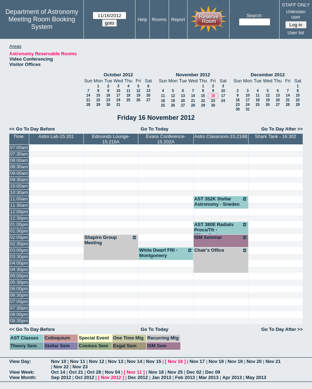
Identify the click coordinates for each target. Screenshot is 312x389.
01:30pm (19, 231)
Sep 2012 (61, 377)
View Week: (22, 372)
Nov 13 (115, 361)
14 (88, 95)
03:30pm (19, 256)
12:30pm (19, 218)
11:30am (19, 205)
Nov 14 (134, 361)
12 (138, 91)
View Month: (22, 377)
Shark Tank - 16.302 (275, 136)
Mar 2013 (209, 377)
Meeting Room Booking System (42, 23)
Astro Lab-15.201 (56, 136)
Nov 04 (112, 372)
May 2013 (256, 377)
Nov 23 (80, 366)
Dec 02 (193, 372)
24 (118, 100)
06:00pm (19, 288)
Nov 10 (58, 361)
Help (142, 19)
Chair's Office (220, 250)
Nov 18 (216, 361)
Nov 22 (61, 366)
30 (108, 105)
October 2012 (118, 74)
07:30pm (19, 308)
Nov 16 (175, 361)
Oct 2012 (84, 377)
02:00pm (19, 237)
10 (118, 91)
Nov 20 (254, 361)
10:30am (19, 192)
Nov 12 (96, 361)
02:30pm (19, 243)
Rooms (159, 19)
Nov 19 (235, 361)
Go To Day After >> (282, 129)
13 (148, 91)
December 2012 (268, 74)
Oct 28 (94, 372)
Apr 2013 (232, 377)
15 (98, 95)
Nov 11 (77, 361)
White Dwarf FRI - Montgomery (165, 252)
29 (98, 105)
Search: (254, 15)
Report (178, 19)
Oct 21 (76, 372)
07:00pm (19, 301)
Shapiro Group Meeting (111, 240)
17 (118, 95)
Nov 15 (153, 361)
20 (148, 95)
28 (88, 105)
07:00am (19, 147)
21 (88, 100)
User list (295, 32)
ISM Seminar (220, 237)
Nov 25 (175, 372)
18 (128, 95)
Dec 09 (212, 372)
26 (138, 100)
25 (128, 100)
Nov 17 (197, 361)
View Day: (20, 361)
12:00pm (19, 211)
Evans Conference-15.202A (165, 139)
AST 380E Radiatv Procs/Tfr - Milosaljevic (220, 230)
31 (118, 105)
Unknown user (296, 14)
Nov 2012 (111, 377)
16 (108, 95)
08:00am (19, 160)
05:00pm (19, 275)
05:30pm (19, 282)
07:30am (19, 154)
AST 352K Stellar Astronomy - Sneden (220, 201)
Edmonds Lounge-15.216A (111, 139)
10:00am (19, 186)
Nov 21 (273, 361)
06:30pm (19, 295)
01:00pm (19, 224)
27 (148, 100)
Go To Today (155, 129)
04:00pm (19, 263)
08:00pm (19, 314)
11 (128, 91)
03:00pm (19, 250)
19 (138, 95)
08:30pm (19, 320)
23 (108, 100)
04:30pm (19, 269)
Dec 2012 (138, 377)
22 (98, 100)
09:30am (19, 179)
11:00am (19, 198)
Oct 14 (58, 372)
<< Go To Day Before (32, 129)
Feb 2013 (185, 377)
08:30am (19, 166)
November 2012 (193, 74)
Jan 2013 (161, 377)
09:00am (19, 173)
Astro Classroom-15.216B (220, 136)
